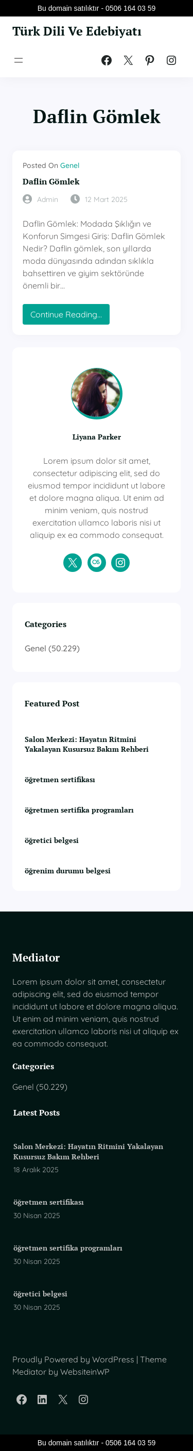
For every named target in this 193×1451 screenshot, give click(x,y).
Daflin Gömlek (51, 181)
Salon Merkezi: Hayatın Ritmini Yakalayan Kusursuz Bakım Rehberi (87, 744)
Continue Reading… (69, 317)
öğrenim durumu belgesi (68, 870)
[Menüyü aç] (18, 60)
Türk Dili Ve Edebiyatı (77, 31)
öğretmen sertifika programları (79, 810)
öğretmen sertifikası (60, 779)
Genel (69, 165)
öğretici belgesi (52, 840)
